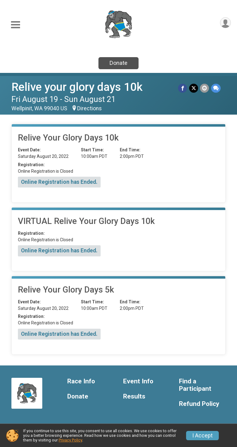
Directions (89, 108)
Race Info (81, 381)
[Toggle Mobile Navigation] (15, 25)
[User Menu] (225, 23)
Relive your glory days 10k (77, 87)
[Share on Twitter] (193, 88)
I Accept (202, 435)
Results (134, 396)
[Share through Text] (216, 88)
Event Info (138, 381)
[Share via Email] (204, 88)
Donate (118, 63)
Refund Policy (199, 403)
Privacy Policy (70, 440)
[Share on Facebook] (183, 88)
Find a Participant (195, 385)
